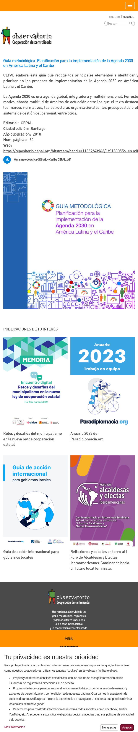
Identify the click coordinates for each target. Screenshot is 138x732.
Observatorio (69, 647)
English (114, 16)
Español (128, 16)
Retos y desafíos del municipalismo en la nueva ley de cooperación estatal (32, 439)
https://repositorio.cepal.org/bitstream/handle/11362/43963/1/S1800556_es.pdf (70, 150)
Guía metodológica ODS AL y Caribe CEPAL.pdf (42, 159)
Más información (14, 729)
